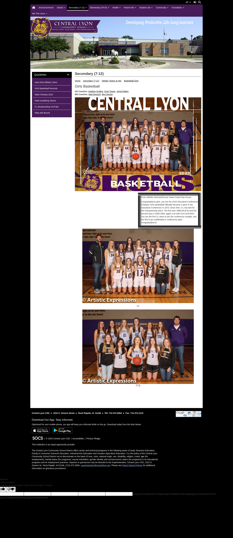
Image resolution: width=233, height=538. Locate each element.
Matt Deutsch (95, 94)
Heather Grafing (95, 91)
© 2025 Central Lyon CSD (58, 438)
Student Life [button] (146, 7)
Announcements (46, 7)
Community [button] (162, 7)
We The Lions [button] (39, 13)
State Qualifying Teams (45, 100)
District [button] (61, 7)
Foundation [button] (178, 7)
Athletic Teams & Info (111, 81)
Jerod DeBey (123, 91)
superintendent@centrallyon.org (95, 465)
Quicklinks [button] (43, 74)
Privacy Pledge (93, 438)
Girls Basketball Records (46, 88)
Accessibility (78, 438)
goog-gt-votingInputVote (36, 497)
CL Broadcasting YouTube (47, 107)
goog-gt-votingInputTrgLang (175, 494)
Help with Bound (42, 113)
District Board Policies (132, 465)
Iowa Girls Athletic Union (46, 82)
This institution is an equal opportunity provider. (53, 444)
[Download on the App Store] (41, 430)
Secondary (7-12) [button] (78, 7)
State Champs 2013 (44, 94)
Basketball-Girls (131, 81)
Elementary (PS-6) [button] (99, 7)
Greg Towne (109, 91)
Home (77, 81)
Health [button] (116, 7)
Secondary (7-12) (91, 81)
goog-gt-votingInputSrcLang (147, 494)
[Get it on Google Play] (62, 430)
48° (188, 2)
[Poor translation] (11, 489)
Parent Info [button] (130, 7)
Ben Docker (107, 94)
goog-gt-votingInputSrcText (202, 494)
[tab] (52, 75)
